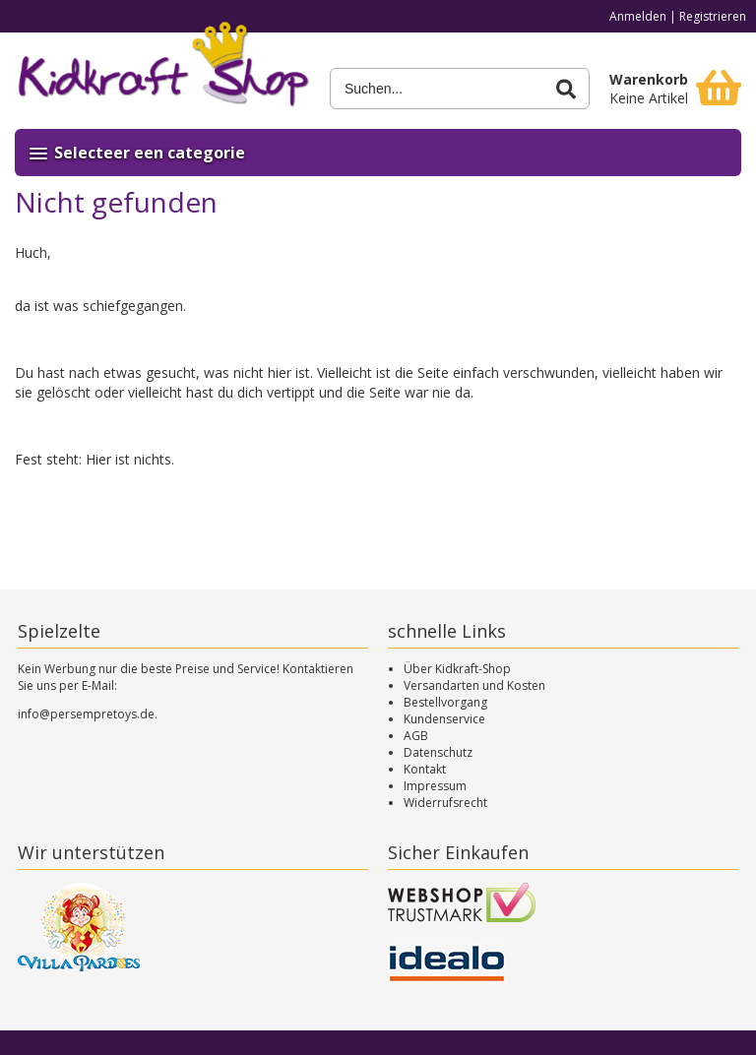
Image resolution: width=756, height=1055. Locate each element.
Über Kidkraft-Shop (457, 668)
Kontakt (425, 769)
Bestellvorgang (445, 702)
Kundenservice (444, 719)
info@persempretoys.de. (88, 714)
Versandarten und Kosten (474, 685)
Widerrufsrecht (445, 802)
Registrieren (712, 16)
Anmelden (637, 16)
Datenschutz (438, 752)
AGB (416, 735)
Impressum (435, 785)
